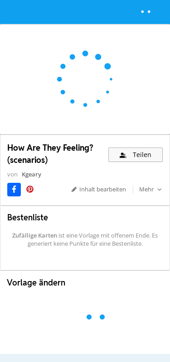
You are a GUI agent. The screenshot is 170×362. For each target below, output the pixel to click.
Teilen (134, 154)
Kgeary (31, 174)
